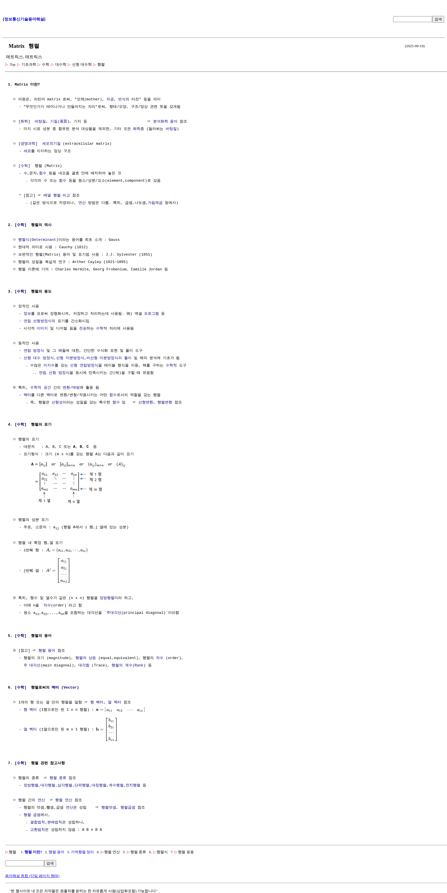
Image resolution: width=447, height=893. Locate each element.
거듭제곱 (155, 203)
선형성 (57, 402)
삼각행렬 (65, 785)
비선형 (92, 358)
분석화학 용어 (165, 121)
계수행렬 (116, 785)
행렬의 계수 (122, 665)
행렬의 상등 (85, 658)
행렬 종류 (58, 778)
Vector (70, 687)
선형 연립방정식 (84, 365)
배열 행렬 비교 (57, 195)
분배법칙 (54, 822)
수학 (24, 166)
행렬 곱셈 (32, 815)
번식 (122, 99)
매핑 (77, 387)
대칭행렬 (99, 785)
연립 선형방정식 (38, 321)
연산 (82, 203)
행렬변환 (164, 402)
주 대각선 (32, 665)
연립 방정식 (34, 350)
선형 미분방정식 (70, 358)
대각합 (83, 665)
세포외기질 (51, 143)
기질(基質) (59, 121)
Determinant (44, 240)
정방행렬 (108, 597)
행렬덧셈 (108, 807)
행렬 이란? (33, 852)
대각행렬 (47, 785)
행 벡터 (97, 702)
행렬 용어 (47, 650)
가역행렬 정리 (82, 852)
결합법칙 (37, 822)
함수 (42, 173)
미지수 (49, 365)
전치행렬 (133, 785)
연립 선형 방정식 (54, 373)
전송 (83, 328)
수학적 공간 (41, 387)
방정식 (48, 358)
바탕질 (40, 121)
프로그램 (151, 313)
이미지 (42, 328)
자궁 (110, 99)
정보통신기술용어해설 (24, 19)
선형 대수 (32, 358)
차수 (47, 605)
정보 (27, 313)
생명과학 (27, 143)
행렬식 (23, 240)
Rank (139, 665)
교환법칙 (37, 829)
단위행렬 (82, 785)
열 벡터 (114, 702)
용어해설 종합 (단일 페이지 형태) (32, 876)
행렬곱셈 (127, 807)
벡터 (27, 395)
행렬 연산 (63, 800)
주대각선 (113, 612)
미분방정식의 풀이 (116, 358)
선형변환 (145, 402)
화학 (24, 121)
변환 (67, 387)
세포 (27, 151)
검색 (438, 19)
